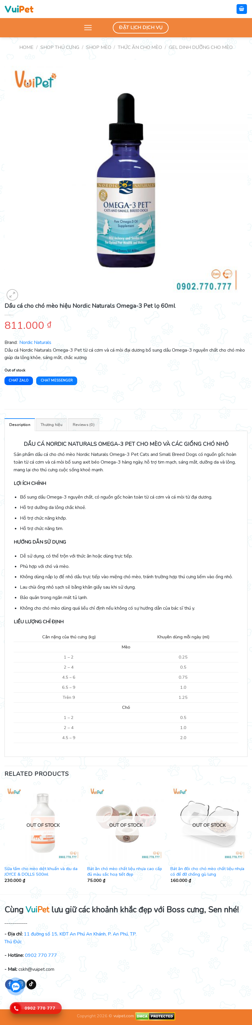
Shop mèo (98, 47)
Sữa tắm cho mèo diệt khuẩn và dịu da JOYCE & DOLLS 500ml (40, 871)
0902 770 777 (41, 955)
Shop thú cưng (59, 47)
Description (19, 424)
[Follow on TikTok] (31, 984)
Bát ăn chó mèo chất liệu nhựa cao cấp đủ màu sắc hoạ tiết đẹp (124, 871)
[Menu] (87, 27)
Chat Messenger (57, 380)
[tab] (19, 424)
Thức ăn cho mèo (140, 47)
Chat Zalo (18, 380)
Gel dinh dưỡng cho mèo (201, 47)
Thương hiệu (51, 424)
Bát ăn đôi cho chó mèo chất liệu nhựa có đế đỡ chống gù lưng (207, 871)
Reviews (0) (83, 424)
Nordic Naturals (35, 342)
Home (26, 47)
